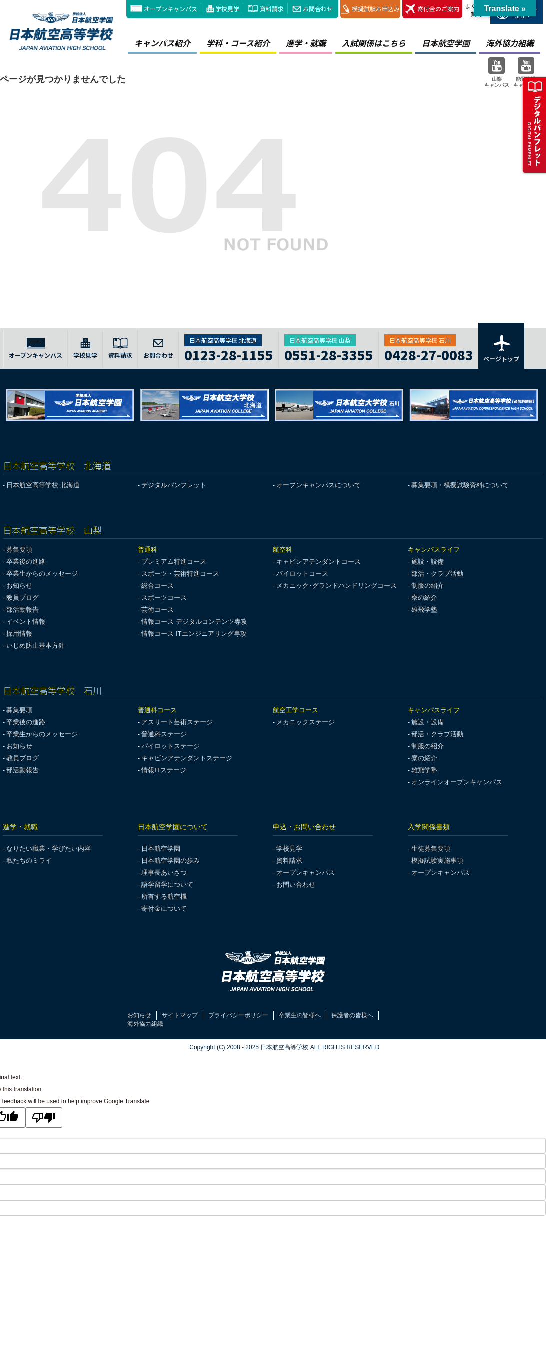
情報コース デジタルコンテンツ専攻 (195, 622)
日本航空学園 (446, 43)
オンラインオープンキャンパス (457, 782)
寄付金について (164, 908)
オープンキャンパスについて (318, 485)
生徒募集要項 (431, 848)
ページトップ (502, 348)
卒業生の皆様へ (300, 1015)
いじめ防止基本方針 (35, 646)
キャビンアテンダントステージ (187, 758)
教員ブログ (22, 598)
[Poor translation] (44, 1118)
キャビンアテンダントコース (318, 562)
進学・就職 (306, 43)
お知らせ (19, 586)
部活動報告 (22, 610)
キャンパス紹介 (162, 43)
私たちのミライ (29, 860)
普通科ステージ (164, 734)
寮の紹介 (425, 598)
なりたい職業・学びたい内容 (48, 848)
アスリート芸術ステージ (177, 722)
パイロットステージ (171, 746)
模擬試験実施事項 (438, 860)
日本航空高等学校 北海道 (43, 485)
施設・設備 (428, 562)
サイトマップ (180, 1015)
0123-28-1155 (229, 353)
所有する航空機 (164, 896)
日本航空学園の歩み (171, 860)
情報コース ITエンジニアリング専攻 (194, 634)
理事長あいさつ (164, 872)
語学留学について (168, 884)
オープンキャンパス (171, 8)
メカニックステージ (305, 722)
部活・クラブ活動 (438, 574)
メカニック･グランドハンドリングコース (336, 586)
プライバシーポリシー (238, 1015)
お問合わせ (318, 8)
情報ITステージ (164, 770)
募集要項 (19, 550)
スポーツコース (164, 598)
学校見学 (228, 8)
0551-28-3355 (329, 353)
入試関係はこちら (374, 43)
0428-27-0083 (429, 353)
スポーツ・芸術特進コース (181, 574)
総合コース (158, 586)
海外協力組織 (146, 1024)
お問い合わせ (296, 884)
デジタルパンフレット (174, 485)
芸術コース (158, 610)
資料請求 (272, 8)
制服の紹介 (428, 586)
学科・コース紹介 (238, 43)
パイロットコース (302, 574)
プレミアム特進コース (174, 562)
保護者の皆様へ (353, 1015)
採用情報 (19, 634)
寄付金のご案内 (433, 9)
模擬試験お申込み (371, 9)
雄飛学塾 (425, 610)
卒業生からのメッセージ (42, 574)
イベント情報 (26, 622)
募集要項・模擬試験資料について (460, 485)
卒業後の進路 (26, 562)
